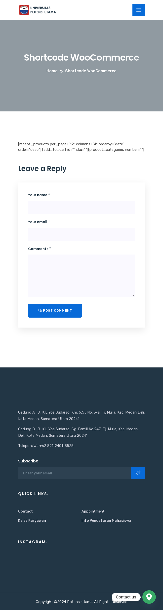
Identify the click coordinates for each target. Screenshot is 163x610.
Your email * (39, 221)
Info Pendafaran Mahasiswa (106, 521)
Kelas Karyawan (32, 521)
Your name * (39, 194)
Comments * (39, 248)
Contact (25, 511)
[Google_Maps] (149, 597)
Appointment (93, 511)
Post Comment (55, 310)
